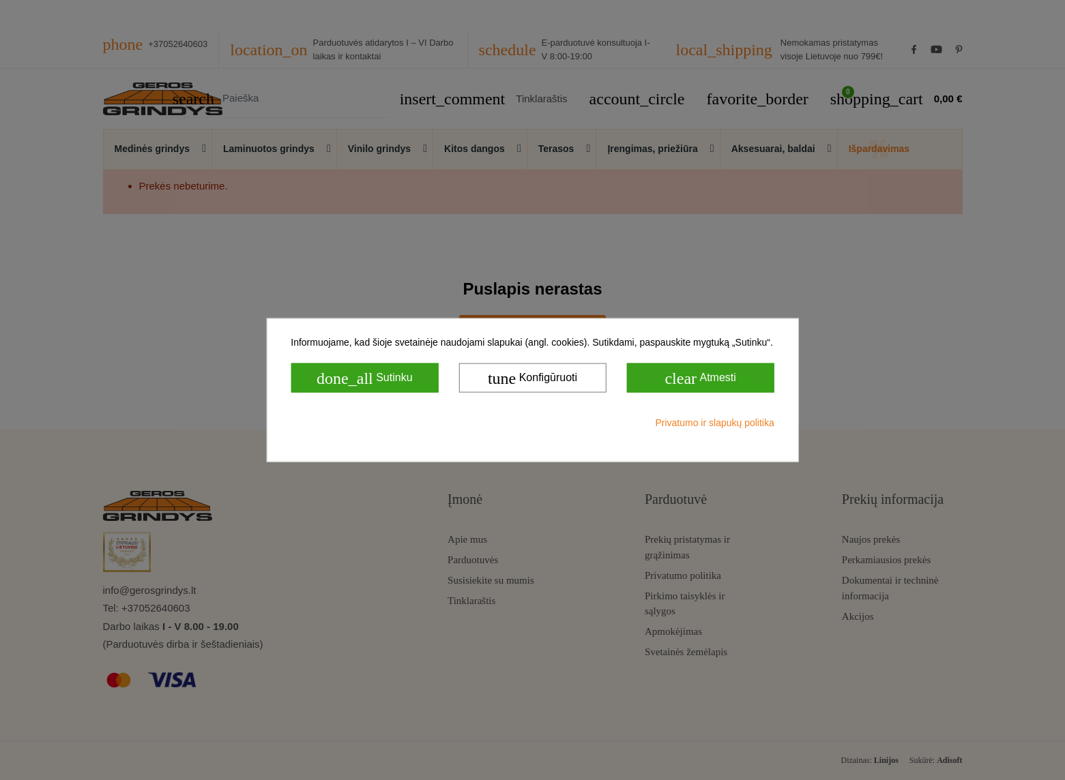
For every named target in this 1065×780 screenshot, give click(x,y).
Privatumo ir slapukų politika (714, 422)
